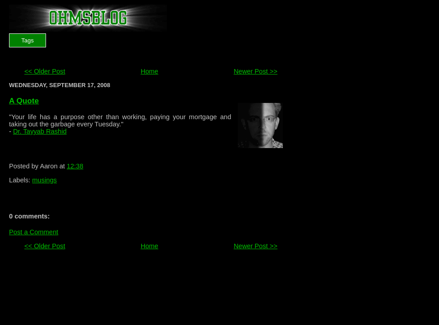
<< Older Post (44, 71)
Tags (27, 40)
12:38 (75, 166)
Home (149, 71)
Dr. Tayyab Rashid (40, 131)
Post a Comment (33, 232)
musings (44, 180)
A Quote (24, 100)
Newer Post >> (255, 71)
